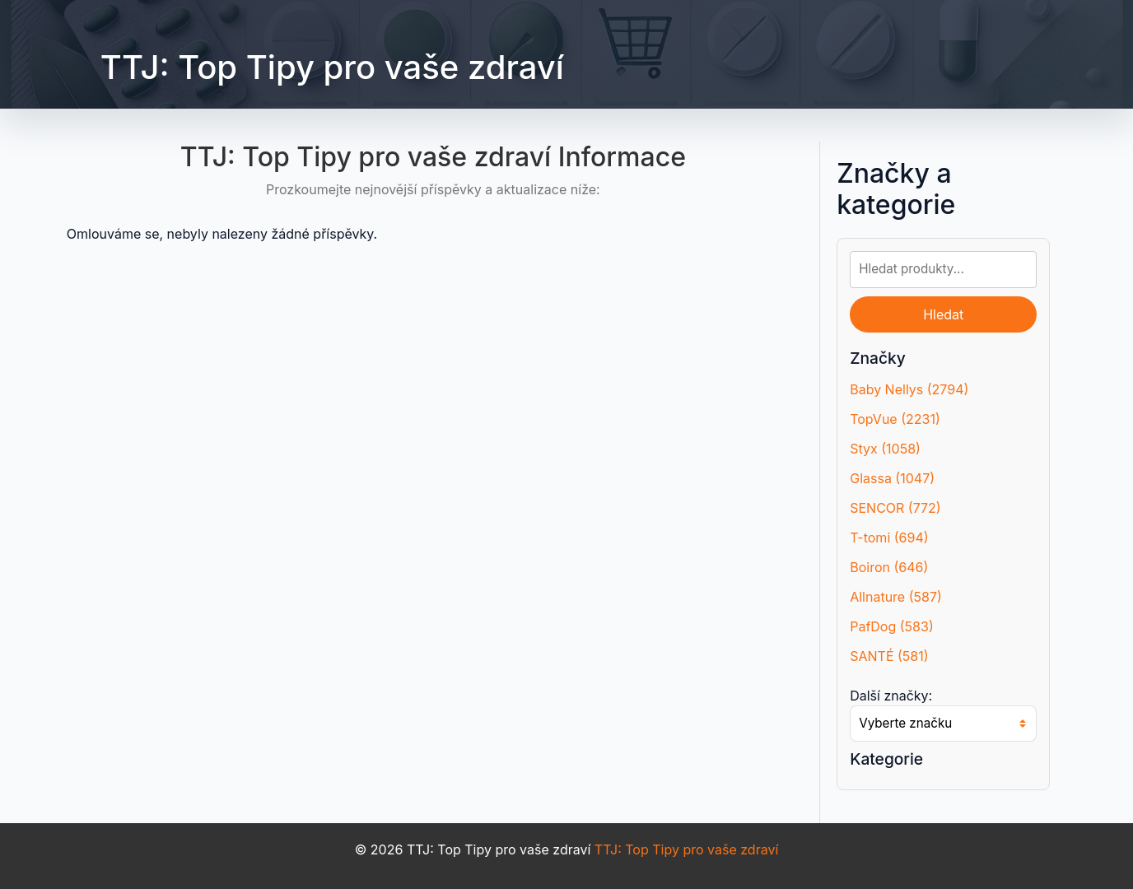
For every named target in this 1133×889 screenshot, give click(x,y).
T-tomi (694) (889, 537)
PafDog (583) (892, 626)
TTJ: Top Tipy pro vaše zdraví (332, 67)
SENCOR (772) (895, 508)
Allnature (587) (896, 597)
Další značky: (891, 695)
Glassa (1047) (892, 478)
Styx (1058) (885, 448)
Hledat (943, 314)
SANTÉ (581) (889, 656)
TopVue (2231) (895, 419)
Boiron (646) (889, 567)
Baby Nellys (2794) (909, 389)
